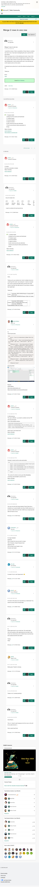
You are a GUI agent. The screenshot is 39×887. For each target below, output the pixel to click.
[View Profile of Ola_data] (12, 565)
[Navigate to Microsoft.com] (4, 10)
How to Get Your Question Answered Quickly (14, 787)
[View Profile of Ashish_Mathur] (16, 321)
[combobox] (28, 19)
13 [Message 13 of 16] (11, 309)
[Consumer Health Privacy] (19, 883)
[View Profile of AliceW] (12, 591)
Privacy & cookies (4, 874)
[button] (24, 34)
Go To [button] (32, 16)
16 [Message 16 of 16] (11, 395)
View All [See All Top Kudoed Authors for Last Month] (6, 842)
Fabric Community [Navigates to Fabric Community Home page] (15, 10)
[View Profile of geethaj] (12, 658)
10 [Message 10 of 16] (11, 646)
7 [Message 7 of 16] (11, 672)
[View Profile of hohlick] (9, 104)
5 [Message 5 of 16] (11, 733)
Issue (6, 76)
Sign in (24, 16)
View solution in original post (11, 132)
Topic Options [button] (31, 34)
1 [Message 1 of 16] (8, 88)
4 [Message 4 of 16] (8, 136)
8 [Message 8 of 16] (11, 517)
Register (19, 16)
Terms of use (3, 876)
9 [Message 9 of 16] (11, 553)
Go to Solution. (21, 80)
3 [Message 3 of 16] (9, 212)
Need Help (10, 85)
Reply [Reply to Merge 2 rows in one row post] (32, 92)
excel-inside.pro (8, 131)
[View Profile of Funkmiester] (13, 529)
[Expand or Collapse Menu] (2, 13)
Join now (3, 6)
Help (28, 16)
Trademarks (3, 878)
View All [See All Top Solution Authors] (6, 815)
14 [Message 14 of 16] (11, 439)
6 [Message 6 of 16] (11, 698)
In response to (12, 107)
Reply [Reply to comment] (32, 139)
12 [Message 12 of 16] (11, 579)
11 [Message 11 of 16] (11, 608)
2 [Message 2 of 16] (8, 175)
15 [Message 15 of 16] (11, 485)
